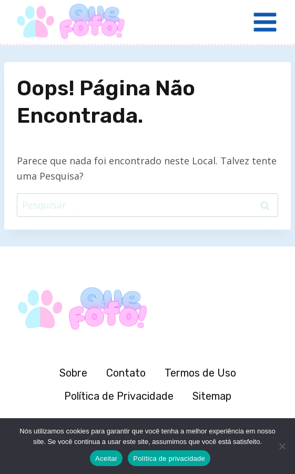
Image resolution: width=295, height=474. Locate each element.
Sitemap (211, 396)
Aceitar (106, 458)
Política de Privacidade (119, 396)
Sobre (73, 373)
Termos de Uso (200, 373)
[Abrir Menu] (264, 22)
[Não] (282, 446)
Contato (126, 373)
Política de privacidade (169, 458)
